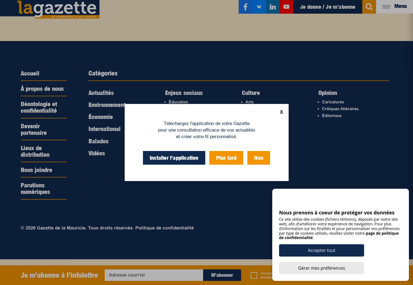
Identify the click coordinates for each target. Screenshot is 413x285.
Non (258, 158)
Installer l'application (174, 158)
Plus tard (226, 158)
